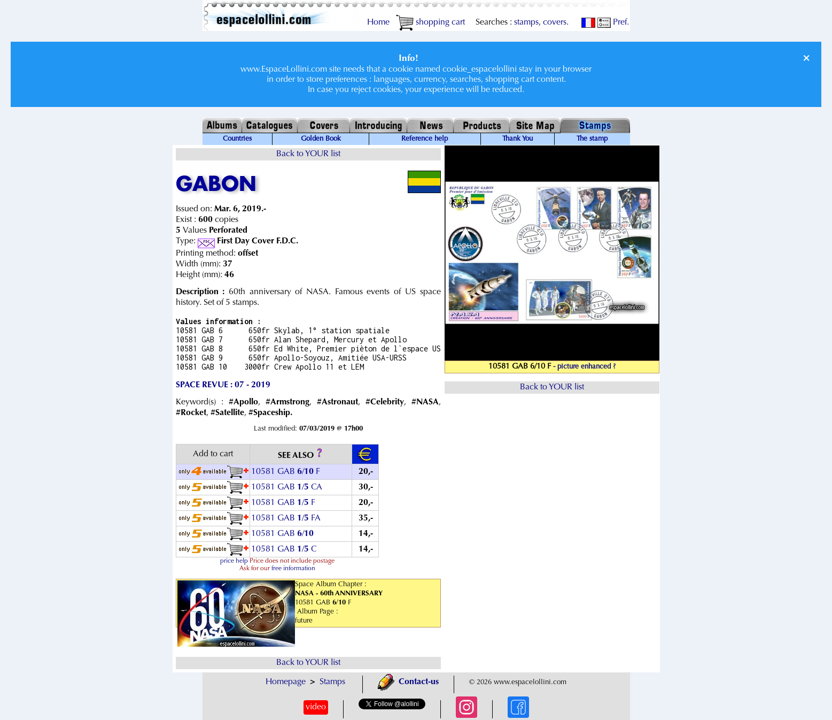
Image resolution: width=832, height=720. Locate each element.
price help (234, 561)
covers (554, 22)
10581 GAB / (283, 534)
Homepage (286, 682)
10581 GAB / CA (286, 487)
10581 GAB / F (285, 472)
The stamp (592, 139)
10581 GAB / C (284, 549)
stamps (526, 22)
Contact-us (408, 682)
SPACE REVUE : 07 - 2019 (223, 385)
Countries (237, 139)
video (316, 707)
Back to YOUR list (308, 154)
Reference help (424, 139)
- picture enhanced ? (584, 367)
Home (378, 22)
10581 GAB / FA (286, 518)
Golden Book (321, 139)
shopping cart (430, 22)
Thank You (517, 139)
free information (293, 568)
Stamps (332, 682)
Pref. (613, 22)
